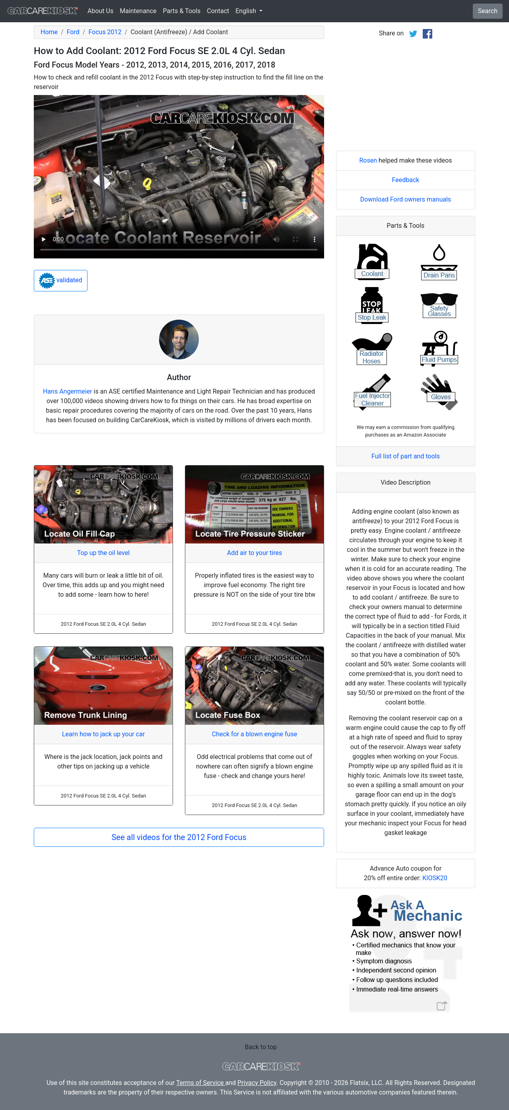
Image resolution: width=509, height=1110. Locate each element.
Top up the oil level (103, 553)
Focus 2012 (104, 32)
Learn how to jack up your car (103, 734)
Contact (218, 11)
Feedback (406, 180)
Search (487, 11)
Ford (73, 32)
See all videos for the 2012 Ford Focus (178, 837)
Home (49, 32)
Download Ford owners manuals (405, 199)
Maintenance (138, 11)
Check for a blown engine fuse (254, 734)
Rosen (368, 160)
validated (60, 281)
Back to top (261, 1047)
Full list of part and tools (405, 456)
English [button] (246, 11)
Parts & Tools (182, 11)
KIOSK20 (434, 878)
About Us (100, 11)
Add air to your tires (254, 553)
